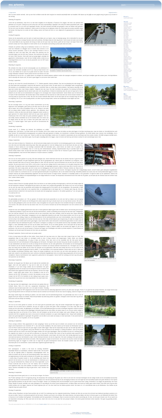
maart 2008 (126, 82)
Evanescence (88, 413)
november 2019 (128, 26)
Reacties (127, 97)
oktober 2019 (127, 28)
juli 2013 (126, 53)
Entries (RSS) (76, 412)
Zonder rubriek (43, 404)
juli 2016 (126, 44)
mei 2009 (126, 75)
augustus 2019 (127, 30)
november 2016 (128, 39)
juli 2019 (126, 31)
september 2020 (128, 23)
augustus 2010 (127, 64)
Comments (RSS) (85, 412)
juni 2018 (126, 36)
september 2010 (128, 62)
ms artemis (16, 4)
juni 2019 (126, 33)
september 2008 (128, 80)
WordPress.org (127, 99)
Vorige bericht (12, 12)
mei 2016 (126, 46)
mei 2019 (126, 34)
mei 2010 (126, 67)
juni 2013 (126, 54)
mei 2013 (126, 55)
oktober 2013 (127, 49)
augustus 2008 (127, 81)
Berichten (127, 96)
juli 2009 (126, 72)
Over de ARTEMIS (128, 18)
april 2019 (126, 35)
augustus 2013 (127, 51)
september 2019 (128, 29)
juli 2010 (126, 65)
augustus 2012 (127, 59)
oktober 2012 (127, 56)
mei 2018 (126, 38)
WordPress (78, 413)
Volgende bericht (112, 12)
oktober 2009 (127, 69)
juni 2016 (126, 45)
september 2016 (128, 41)
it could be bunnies (128, 89)
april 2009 (126, 76)
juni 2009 (126, 74)
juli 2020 (126, 25)
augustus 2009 (127, 71)
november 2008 (128, 77)
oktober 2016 (127, 40)
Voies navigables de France (131, 90)
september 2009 (128, 70)
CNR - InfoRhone (128, 87)
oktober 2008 (127, 79)
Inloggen (126, 95)
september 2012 (128, 58)
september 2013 (128, 50)
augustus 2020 (127, 24)
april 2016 (126, 48)
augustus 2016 (127, 43)
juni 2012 (126, 61)
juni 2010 (126, 66)
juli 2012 (126, 60)
